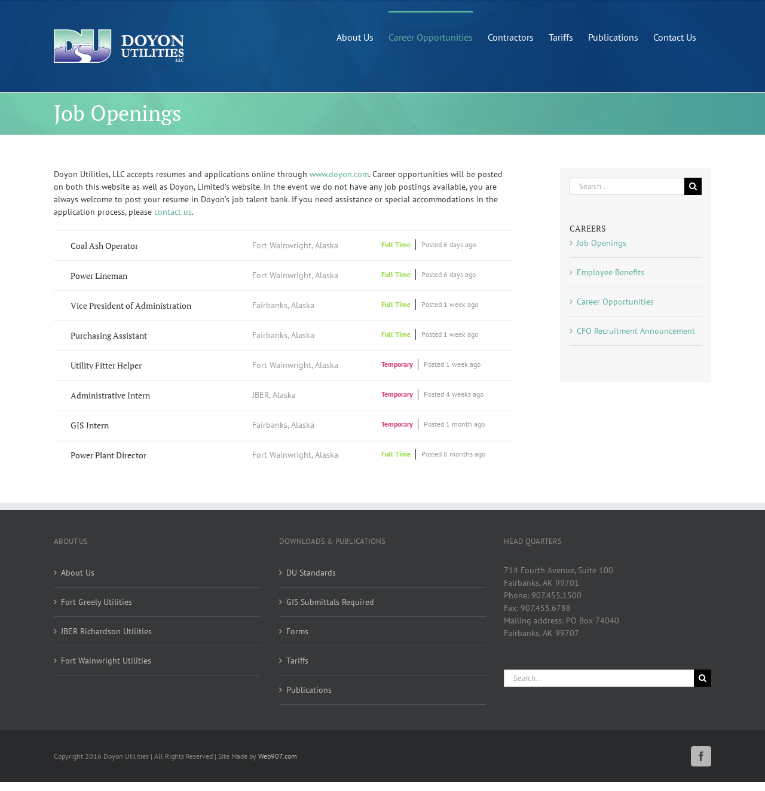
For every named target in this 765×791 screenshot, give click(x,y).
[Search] (693, 186)
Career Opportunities (615, 301)
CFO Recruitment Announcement (636, 330)
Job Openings (601, 243)
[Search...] (627, 186)
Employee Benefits (610, 272)
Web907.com (277, 756)
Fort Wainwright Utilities (106, 660)
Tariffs (297, 660)
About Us (77, 572)
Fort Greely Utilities (96, 602)
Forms (297, 631)
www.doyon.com (339, 174)
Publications (309, 689)
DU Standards (311, 572)
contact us (173, 211)
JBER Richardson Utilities (106, 631)
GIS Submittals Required (330, 602)
